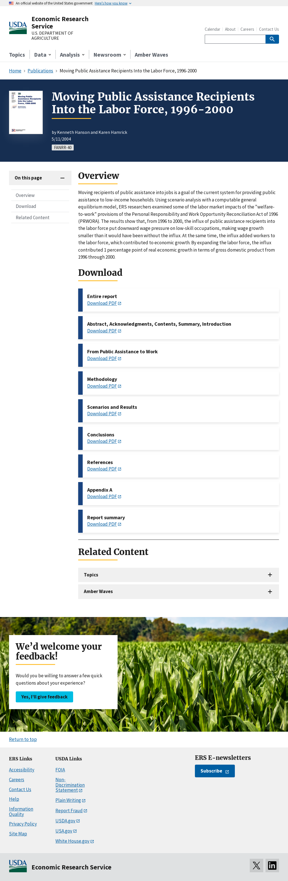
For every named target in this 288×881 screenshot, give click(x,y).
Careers (247, 29)
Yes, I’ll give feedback (44, 697)
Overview (25, 195)
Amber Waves (151, 54)
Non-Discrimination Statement (70, 784)
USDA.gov (65, 821)
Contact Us (269, 29)
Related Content (33, 217)
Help (14, 799)
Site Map (18, 834)
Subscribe (211, 771)
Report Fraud (69, 810)
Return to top (23, 739)
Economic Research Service (60, 22)
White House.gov (72, 841)
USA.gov (63, 831)
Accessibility (21, 770)
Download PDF (102, 303)
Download (26, 206)
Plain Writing (68, 800)
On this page (28, 178)
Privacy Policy (23, 824)
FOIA (60, 770)
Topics (17, 54)
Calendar (212, 29)
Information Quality (21, 811)
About (230, 29)
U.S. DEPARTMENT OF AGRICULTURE (52, 36)
